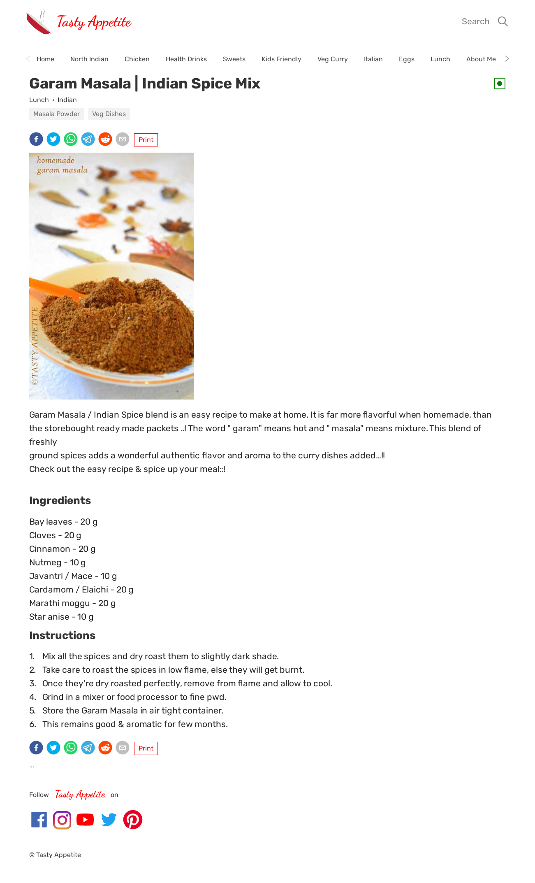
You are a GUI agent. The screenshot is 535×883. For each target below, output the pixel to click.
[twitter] (55, 140)
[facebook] (37, 140)
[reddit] (107, 140)
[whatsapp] (72, 140)
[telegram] (89, 140)
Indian (67, 100)
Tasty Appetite (93, 21)
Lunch (39, 100)
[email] (124, 140)
